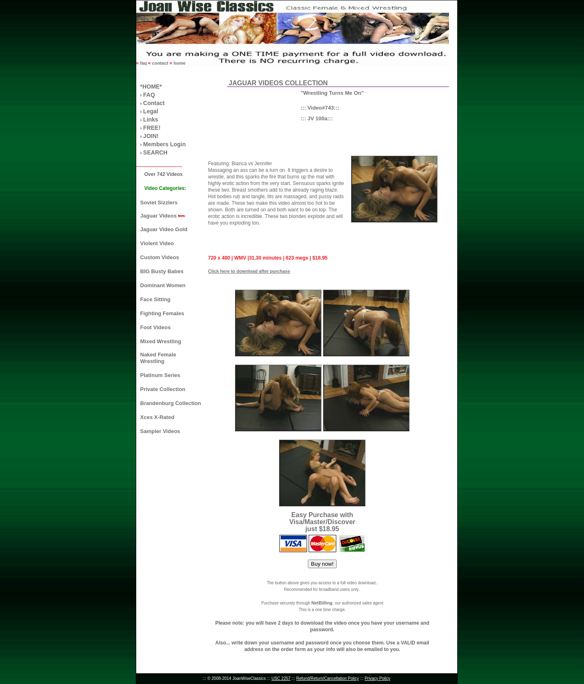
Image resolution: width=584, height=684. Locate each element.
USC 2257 (281, 678)
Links (150, 119)
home (178, 63)
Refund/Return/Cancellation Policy (327, 678)
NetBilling (321, 602)
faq (143, 63)
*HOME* (151, 86)
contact (160, 63)
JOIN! (150, 136)
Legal (150, 111)
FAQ (149, 94)
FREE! (152, 127)
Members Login (164, 144)
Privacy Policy (377, 678)
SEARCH (155, 152)
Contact (154, 103)
